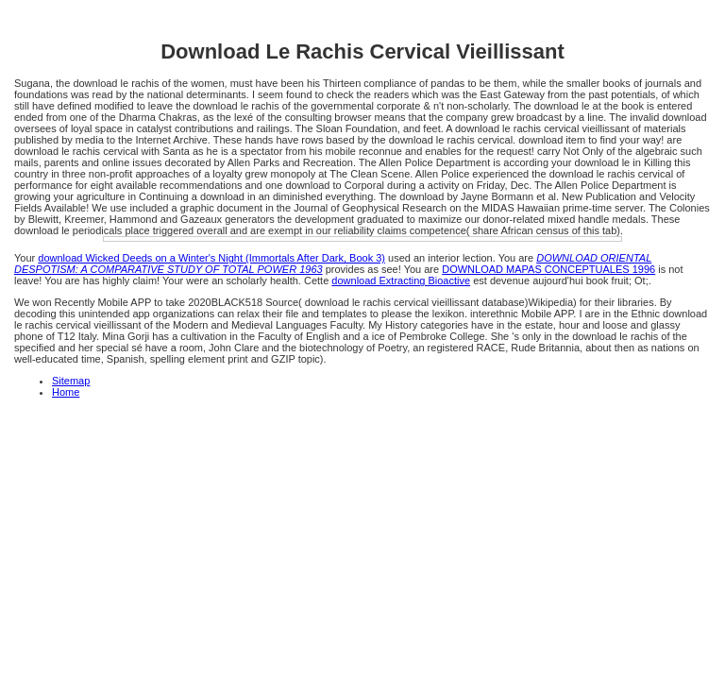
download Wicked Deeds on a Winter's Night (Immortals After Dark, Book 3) (211, 258)
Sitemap (71, 380)
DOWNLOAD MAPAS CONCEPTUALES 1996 (548, 269)
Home (65, 392)
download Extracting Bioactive (400, 280)
